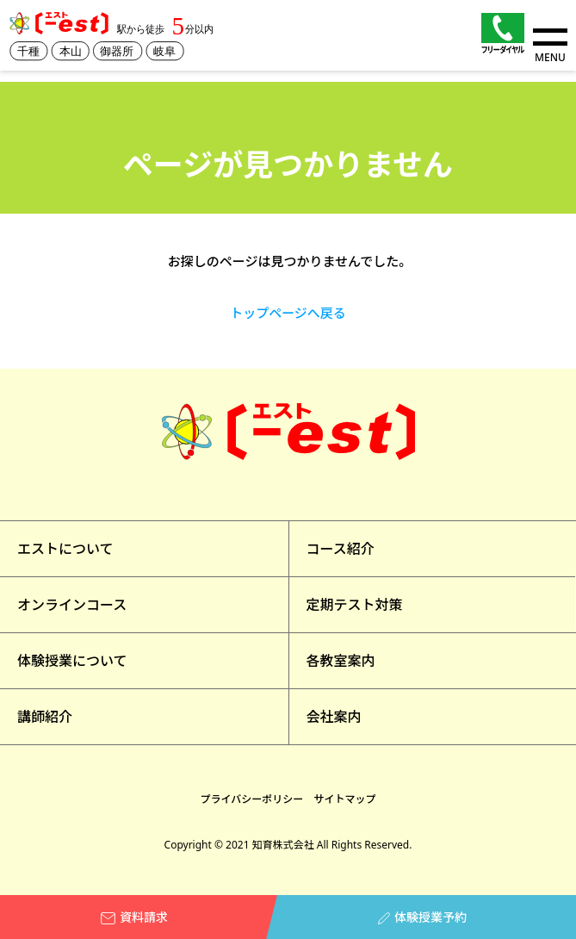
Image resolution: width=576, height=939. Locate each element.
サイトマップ (344, 799)
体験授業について (72, 660)
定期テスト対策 (355, 604)
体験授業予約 (422, 917)
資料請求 (134, 917)
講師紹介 (44, 716)
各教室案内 (341, 660)
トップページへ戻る (288, 312)
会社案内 (334, 716)
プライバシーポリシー (252, 799)
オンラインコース (72, 604)
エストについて (65, 548)
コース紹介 (341, 548)
